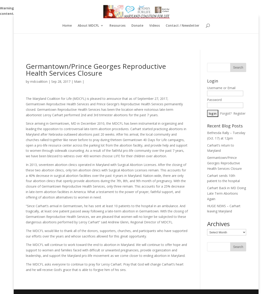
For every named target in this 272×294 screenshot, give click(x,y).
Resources (117, 26)
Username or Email (221, 88)
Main (77, 81)
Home (67, 26)
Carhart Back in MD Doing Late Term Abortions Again (226, 193)
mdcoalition (39, 81)
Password (214, 100)
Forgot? (226, 113)
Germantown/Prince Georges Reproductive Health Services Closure (224, 163)
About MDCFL (88, 26)
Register (239, 113)
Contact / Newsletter (182, 26)
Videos (154, 26)
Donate (137, 26)
